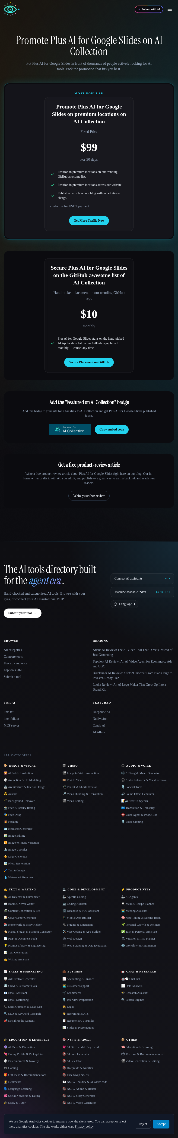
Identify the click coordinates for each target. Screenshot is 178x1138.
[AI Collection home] (11, 9)
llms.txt (8, 712)
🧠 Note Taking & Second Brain (141, 917)
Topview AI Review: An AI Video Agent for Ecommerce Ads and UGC (132, 664)
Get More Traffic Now (89, 220)
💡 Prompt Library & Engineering (24, 945)
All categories (13, 650)
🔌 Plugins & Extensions (77, 924)
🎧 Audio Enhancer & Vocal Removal (144, 780)
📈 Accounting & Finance (78, 979)
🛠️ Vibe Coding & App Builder (81, 931)
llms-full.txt (11, 718)
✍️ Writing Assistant (16, 959)
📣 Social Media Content (19, 1020)
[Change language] (124, 604)
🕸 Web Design (72, 938)
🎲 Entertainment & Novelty (21, 1061)
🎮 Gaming (11, 1068)
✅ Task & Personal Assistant (139, 931)
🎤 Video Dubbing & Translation (82, 794)
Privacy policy (84, 1126)
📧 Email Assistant (15, 993)
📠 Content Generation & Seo (22, 910)
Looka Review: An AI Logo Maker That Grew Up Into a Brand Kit (129, 687)
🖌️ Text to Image (14, 870)
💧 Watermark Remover (18, 877)
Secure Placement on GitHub (89, 362)
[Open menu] (169, 9)
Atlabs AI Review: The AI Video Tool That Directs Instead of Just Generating (132, 652)
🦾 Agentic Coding (74, 897)
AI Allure (99, 732)
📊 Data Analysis (132, 986)
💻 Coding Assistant (74, 903)
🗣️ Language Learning (18, 1088)
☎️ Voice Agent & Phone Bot (139, 814)
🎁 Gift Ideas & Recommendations (25, 1075)
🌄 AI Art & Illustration (18, 773)
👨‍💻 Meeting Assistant (134, 910)
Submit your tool (22, 613)
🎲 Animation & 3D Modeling (22, 780)
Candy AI (99, 725)
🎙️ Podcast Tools (131, 787)
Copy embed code (111, 429)
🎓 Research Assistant (134, 993)
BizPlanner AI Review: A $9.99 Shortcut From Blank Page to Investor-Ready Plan (132, 675)
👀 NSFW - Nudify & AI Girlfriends (84, 1082)
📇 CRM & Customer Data (20, 986)
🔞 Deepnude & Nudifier (77, 1068)
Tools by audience (15, 663)
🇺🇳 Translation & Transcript (138, 808)
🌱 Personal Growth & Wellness (141, 924)
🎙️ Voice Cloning (132, 821)
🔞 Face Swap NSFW (75, 1075)
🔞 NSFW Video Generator (79, 1102)
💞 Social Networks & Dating (22, 1095)
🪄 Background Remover (19, 801)
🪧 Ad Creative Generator (19, 979)
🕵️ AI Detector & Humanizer (22, 897)
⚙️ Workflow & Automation (138, 945)
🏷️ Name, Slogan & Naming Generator (28, 931)
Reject (143, 1124)
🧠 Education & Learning (137, 1047)
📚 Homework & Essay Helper (22, 924)
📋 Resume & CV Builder (78, 1020)
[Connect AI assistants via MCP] (142, 578)
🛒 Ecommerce (71, 993)
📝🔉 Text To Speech (134, 801)
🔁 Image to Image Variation (21, 842)
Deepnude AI (101, 712)
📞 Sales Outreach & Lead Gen (23, 1006)
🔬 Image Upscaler (15, 849)
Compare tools (13, 656)
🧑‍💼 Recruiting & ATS (75, 1013)
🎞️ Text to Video (72, 780)
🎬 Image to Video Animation (80, 773)
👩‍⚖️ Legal (68, 1006)
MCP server (11, 725)
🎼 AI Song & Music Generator (140, 773)
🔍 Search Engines (132, 999)
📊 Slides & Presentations (78, 1027)
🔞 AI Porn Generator (75, 1054)
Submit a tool (12, 677)
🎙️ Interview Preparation (77, 999)
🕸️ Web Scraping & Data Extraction (84, 945)
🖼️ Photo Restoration (17, 863)
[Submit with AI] (149, 9)
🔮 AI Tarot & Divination (19, 1047)
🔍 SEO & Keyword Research (22, 1013)
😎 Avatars (10, 794)
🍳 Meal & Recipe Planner (137, 903)
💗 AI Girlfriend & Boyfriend (80, 1047)
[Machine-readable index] (142, 592)
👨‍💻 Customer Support (75, 986)
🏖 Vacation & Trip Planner (138, 938)
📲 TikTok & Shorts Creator (79, 787)
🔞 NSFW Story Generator (78, 1095)
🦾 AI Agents (129, 897)
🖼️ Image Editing (14, 835)
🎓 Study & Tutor (14, 1102)
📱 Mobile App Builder (76, 917)
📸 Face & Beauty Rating (19, 808)
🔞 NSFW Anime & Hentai (79, 1088)
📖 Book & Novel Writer (19, 903)
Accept (161, 1124)
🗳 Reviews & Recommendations (141, 1054)
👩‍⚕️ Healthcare (12, 1082)
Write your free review (89, 495)
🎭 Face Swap (12, 814)
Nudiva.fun (100, 718)
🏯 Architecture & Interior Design (24, 787)
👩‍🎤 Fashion (11, 821)
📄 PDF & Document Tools (21, 938)
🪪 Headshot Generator (18, 828)
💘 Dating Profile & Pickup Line (24, 1054)
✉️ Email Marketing (16, 999)
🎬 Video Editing (73, 801)
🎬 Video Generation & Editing (140, 1061)
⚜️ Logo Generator (15, 856)
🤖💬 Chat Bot (130, 979)
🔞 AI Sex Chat (72, 1061)
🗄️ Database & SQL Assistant (80, 910)
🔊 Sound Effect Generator (137, 794)
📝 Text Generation (16, 952)
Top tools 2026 (13, 670)
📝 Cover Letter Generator (20, 917)
